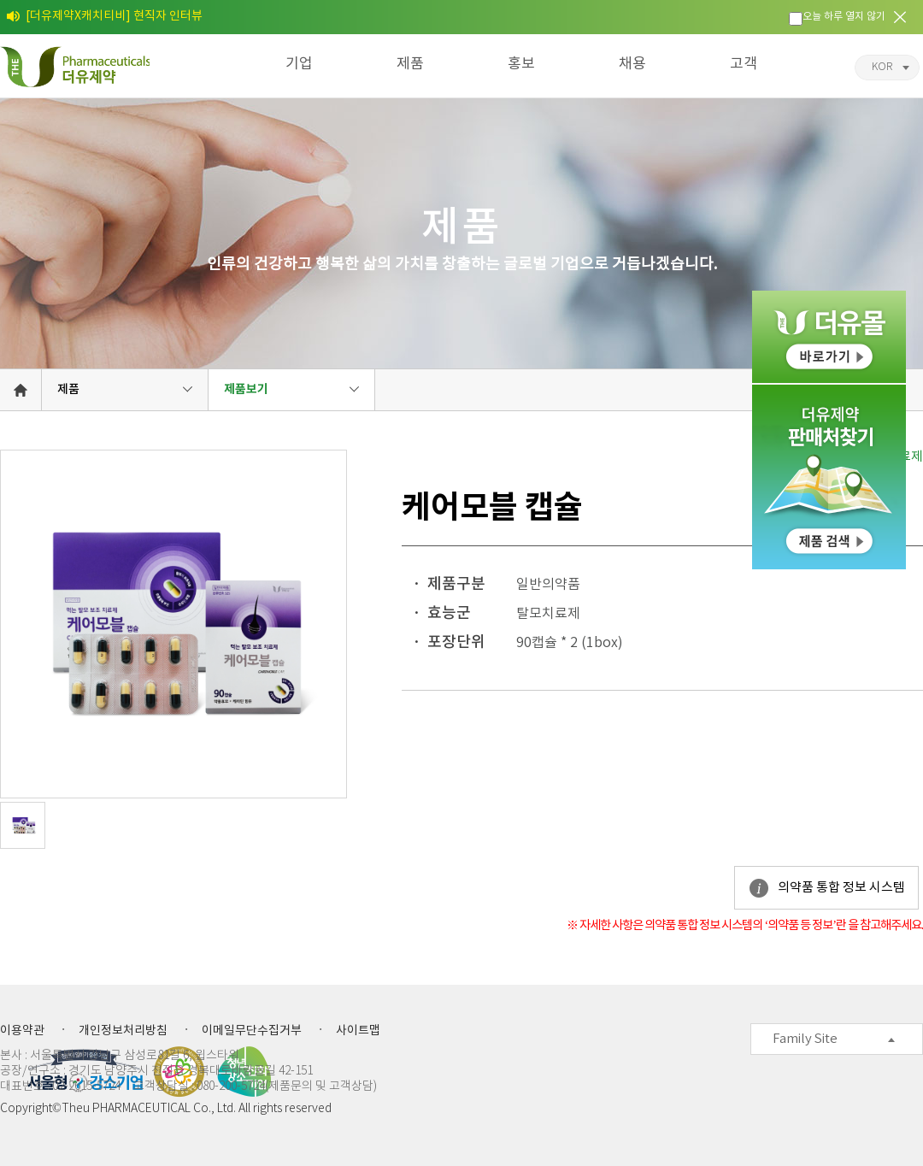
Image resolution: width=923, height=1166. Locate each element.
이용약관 (22, 1031)
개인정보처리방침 (123, 1031)
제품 (410, 64)
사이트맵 (358, 1031)
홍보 (521, 64)
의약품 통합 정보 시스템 (841, 887)
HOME (20, 389)
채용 (632, 64)
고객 (743, 64)
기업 (299, 64)
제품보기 (246, 389)
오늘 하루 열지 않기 (843, 16)
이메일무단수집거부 (252, 1031)
